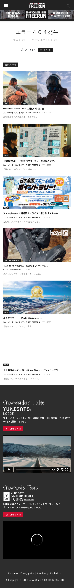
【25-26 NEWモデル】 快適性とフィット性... (25, 265)
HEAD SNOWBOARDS (12, 260)
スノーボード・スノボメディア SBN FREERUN (21, 112)
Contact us (55, 573)
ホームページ (45, 50)
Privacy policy (27, 573)
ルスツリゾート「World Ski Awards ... (22, 317)
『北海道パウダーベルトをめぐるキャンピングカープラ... (31, 370)
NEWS (6, 103)
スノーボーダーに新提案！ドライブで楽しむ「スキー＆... (31, 213)
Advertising (42, 573)
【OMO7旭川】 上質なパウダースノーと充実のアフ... (29, 160)
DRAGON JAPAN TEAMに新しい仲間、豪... (24, 108)
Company (13, 573)
